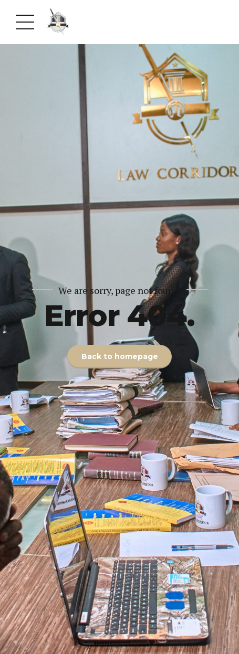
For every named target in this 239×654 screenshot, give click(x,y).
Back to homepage (119, 356)
